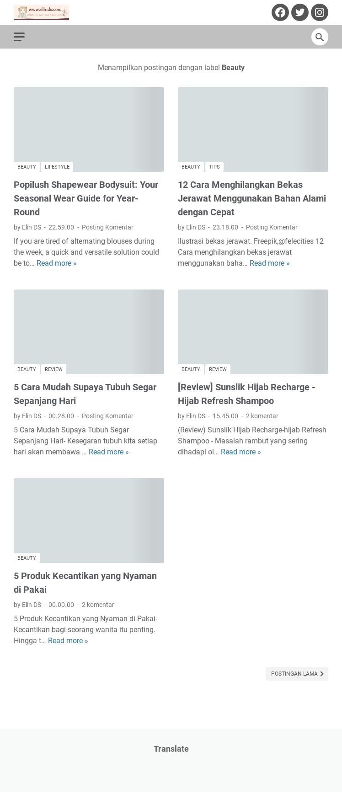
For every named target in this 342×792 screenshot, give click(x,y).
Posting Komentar (108, 227)
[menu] (25, 37)
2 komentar (262, 416)
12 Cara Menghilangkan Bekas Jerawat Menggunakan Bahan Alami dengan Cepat (252, 198)
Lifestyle (57, 167)
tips (214, 167)
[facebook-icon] (279, 12)
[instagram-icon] (318, 12)
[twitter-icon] (299, 12)
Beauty (26, 167)
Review (54, 369)
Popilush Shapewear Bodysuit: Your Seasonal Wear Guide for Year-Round (86, 198)
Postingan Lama (295, 674)
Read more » (57, 263)
